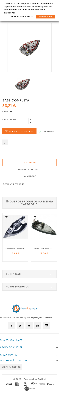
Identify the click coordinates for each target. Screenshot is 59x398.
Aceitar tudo (45, 16)
